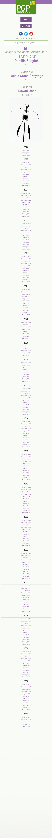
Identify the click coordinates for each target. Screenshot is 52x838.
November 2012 (26, 555)
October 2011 (26, 590)
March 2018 (25, 376)
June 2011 (26, 599)
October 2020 (26, 324)
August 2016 (26, 431)
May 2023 (26, 240)
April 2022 (26, 275)
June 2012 (26, 567)
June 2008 (26, 698)
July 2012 (26, 564)
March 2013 (25, 541)
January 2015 (26, 480)
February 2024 (26, 214)
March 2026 (25, 150)
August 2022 (26, 266)
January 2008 (26, 710)
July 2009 (26, 663)
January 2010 (26, 644)
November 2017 (26, 391)
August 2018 (26, 365)
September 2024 (26, 200)
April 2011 (26, 604)
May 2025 (26, 179)
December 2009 (26, 651)
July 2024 (26, 204)
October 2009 (26, 656)
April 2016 (26, 440)
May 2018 (26, 372)
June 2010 (26, 632)
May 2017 (26, 405)
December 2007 (26, 717)
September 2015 (26, 461)
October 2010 (26, 623)
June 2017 (26, 402)
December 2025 (26, 162)
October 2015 (26, 459)
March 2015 (25, 475)
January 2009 (26, 677)
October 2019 (26, 348)
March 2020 (25, 334)
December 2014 (26, 487)
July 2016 (26, 433)
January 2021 (26, 315)
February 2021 (26, 312)
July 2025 (26, 174)
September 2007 (26, 724)
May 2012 (26, 569)
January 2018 (26, 381)
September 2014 (26, 494)
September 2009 (26, 658)
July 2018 (26, 367)
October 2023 (26, 228)
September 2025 (26, 169)
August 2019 (26, 353)
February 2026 (26, 153)
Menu (26, 19)
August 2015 (26, 463)
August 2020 (26, 329)
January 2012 (26, 578)
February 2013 (26, 543)
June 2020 (26, 331)
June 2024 (26, 207)
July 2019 (26, 355)
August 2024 (26, 202)
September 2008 (26, 691)
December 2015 (26, 454)
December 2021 (26, 289)
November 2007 (26, 719)
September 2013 (26, 527)
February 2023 (26, 246)
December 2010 (26, 619)
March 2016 (25, 442)
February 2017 (26, 412)
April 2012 (26, 571)
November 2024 (26, 195)
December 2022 (26, 256)
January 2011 (26, 611)
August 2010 (26, 628)
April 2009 (26, 670)
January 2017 (26, 414)
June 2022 (26, 270)
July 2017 (26, 400)
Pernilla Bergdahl (27, 60)
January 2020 (26, 338)
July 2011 (26, 597)
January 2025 (26, 185)
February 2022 (26, 279)
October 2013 (26, 525)
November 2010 (26, 621)
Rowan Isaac (27, 90)
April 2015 (26, 473)
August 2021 (26, 299)
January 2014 (26, 512)
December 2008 (26, 684)
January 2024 (26, 216)
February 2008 (26, 707)
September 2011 (26, 593)
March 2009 (25, 672)
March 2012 (25, 574)
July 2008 (26, 696)
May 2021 (26, 305)
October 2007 (26, 722)
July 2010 (26, 630)
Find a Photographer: (26, 38)
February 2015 (26, 477)
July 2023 (26, 235)
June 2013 (26, 534)
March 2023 (25, 244)
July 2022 (26, 268)
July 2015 (26, 466)
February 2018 (26, 379)
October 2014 (26, 492)
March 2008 (25, 705)
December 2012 (26, 553)
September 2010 (26, 625)
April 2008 (26, 703)
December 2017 (26, 389)
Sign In (27, 26)
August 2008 (26, 694)
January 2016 (26, 447)
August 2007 (26, 726)
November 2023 (26, 226)
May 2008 (26, 700)
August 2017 (26, 398)
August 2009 (26, 661)
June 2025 (26, 176)
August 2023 (26, 233)
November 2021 (26, 292)
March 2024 (25, 211)
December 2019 (26, 346)
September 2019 (26, 350)
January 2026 (26, 155)
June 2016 (26, 435)
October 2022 (26, 261)
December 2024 (26, 193)
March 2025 (25, 181)
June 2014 (26, 501)
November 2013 (26, 522)
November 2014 (26, 489)
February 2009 (26, 675)
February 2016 (26, 444)
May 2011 (26, 602)
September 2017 (26, 395)
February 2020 (26, 336)
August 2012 (26, 562)
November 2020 (26, 322)
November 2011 (26, 588)
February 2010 (26, 642)
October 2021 (26, 294)
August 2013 (26, 529)
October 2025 (26, 167)
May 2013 (26, 536)
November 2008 (26, 687)
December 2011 (26, 586)
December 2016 (26, 421)
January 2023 (26, 249)
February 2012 (26, 576)
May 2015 (26, 470)
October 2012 (26, 557)
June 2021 (26, 303)
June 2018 (26, 369)
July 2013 (26, 532)
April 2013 (26, 538)
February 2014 (26, 510)
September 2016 (26, 428)
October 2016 (26, 426)
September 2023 (26, 230)
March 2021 (25, 310)
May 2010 (26, 635)
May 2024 (26, 209)
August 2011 (26, 595)
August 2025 (26, 172)
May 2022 (26, 273)
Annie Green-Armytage (27, 75)
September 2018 (26, 362)
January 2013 (26, 545)
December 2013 (26, 520)
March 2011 (26, 606)
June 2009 (26, 665)
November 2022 (26, 259)
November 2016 (26, 424)
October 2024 (26, 198)
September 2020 (26, 327)
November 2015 (26, 457)
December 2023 (26, 223)
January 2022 (26, 282)
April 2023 (26, 242)
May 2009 (26, 668)
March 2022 (25, 277)
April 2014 (26, 505)
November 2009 (26, 654)
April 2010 (26, 637)
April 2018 (26, 374)
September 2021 (26, 296)
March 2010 (25, 639)
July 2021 (26, 301)
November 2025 (26, 165)
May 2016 (26, 438)
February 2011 (26, 609)
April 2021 (26, 308)
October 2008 (26, 689)
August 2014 (26, 496)
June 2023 (26, 237)
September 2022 (26, 263)
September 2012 (26, 560)
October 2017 (26, 393)
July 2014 (26, 499)
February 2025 (26, 183)
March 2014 (25, 508)
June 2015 (26, 468)
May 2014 (26, 503)
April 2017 (26, 407)
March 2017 (25, 409)
